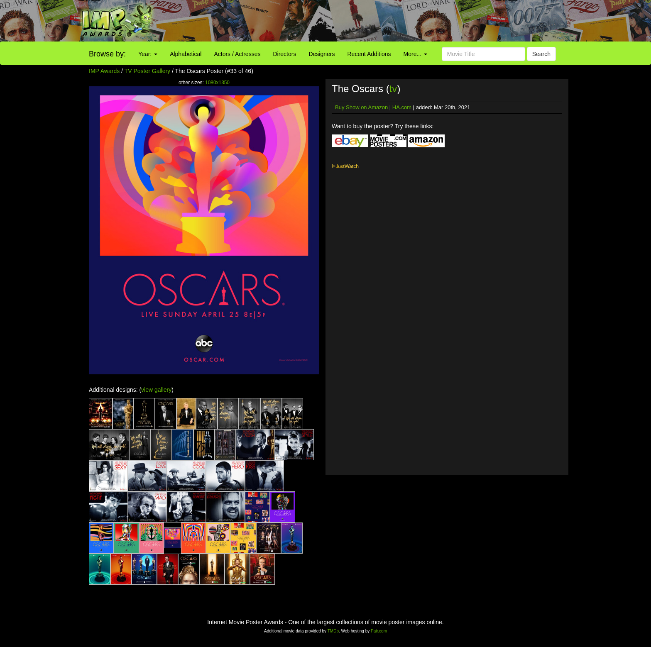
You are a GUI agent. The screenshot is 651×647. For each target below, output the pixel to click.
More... (415, 54)
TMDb (333, 631)
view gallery (156, 389)
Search (541, 54)
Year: (147, 54)
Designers (321, 54)
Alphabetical (185, 54)
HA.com (401, 107)
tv (393, 88)
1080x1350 (217, 82)
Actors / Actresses (237, 54)
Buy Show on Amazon (361, 107)
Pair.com (379, 631)
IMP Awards (104, 71)
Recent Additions (369, 54)
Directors (284, 54)
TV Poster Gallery (147, 71)
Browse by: (107, 54)
